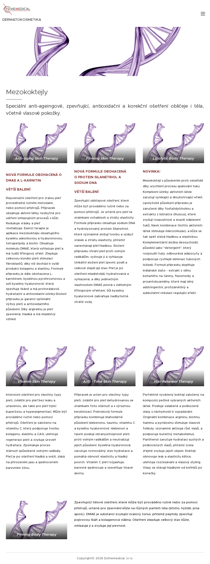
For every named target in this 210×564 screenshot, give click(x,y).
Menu (203, 13)
